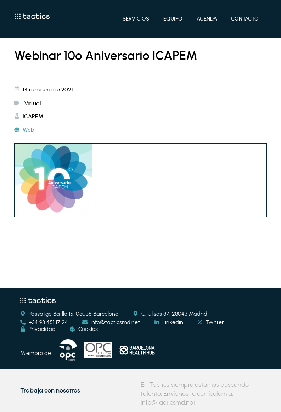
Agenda (207, 19)
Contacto (245, 19)
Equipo (172, 19)
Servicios (136, 19)
